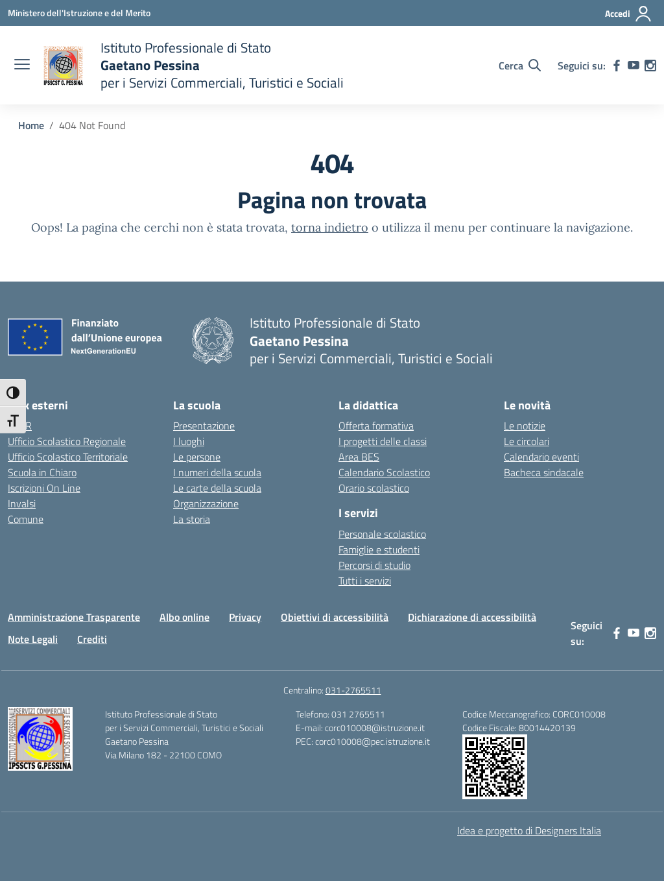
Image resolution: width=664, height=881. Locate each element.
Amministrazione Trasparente (74, 617)
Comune (25, 519)
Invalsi (22, 503)
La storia (191, 519)
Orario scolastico (373, 488)
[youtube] (633, 65)
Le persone (196, 457)
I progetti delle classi (382, 441)
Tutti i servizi (364, 580)
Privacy (245, 617)
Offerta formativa (376, 425)
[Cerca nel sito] (520, 65)
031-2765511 (353, 690)
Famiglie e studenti (379, 549)
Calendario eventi (541, 457)
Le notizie (524, 425)
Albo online (184, 617)
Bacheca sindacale (544, 472)
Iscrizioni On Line (44, 488)
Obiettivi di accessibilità (334, 617)
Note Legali (33, 639)
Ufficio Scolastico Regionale (67, 441)
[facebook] (616, 65)
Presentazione (204, 425)
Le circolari (526, 441)
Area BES (358, 457)
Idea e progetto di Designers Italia (529, 830)
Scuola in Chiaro (42, 472)
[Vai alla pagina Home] (31, 125)
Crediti (92, 639)
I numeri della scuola (217, 472)
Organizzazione (206, 503)
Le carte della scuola (217, 488)
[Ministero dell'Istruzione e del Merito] (79, 12)
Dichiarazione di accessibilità (472, 617)
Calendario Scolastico (384, 472)
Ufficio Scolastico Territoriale (68, 457)
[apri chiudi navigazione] (22, 65)
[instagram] (650, 65)
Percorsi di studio (374, 565)
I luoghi (188, 441)
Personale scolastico (382, 534)
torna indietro (329, 227)
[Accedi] (628, 13)
